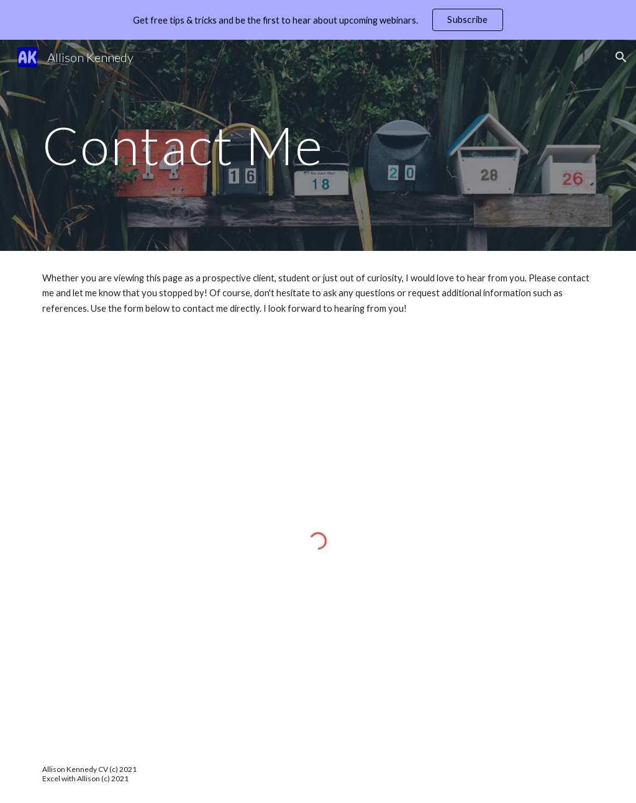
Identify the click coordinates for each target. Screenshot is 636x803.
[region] (318, 20)
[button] (621, 57)
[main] (318, 145)
